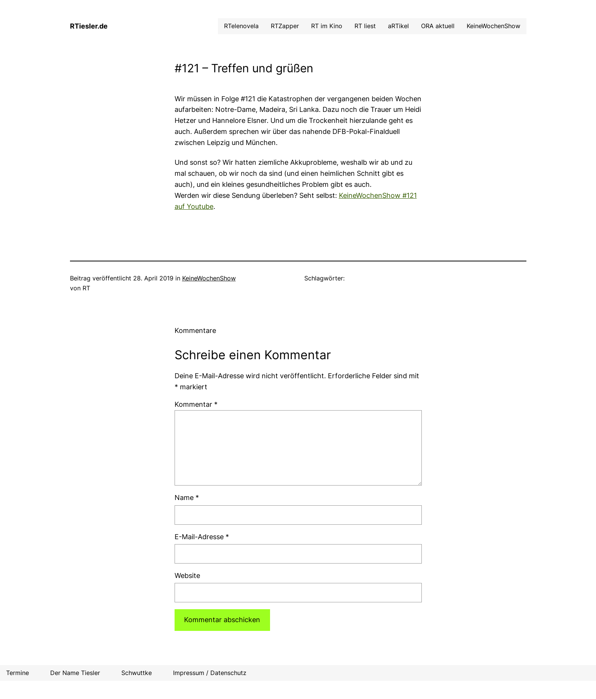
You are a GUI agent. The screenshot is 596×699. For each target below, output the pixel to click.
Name (187, 498)
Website (187, 576)
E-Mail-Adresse (202, 537)
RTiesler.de (89, 26)
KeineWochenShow (209, 278)
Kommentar (196, 404)
